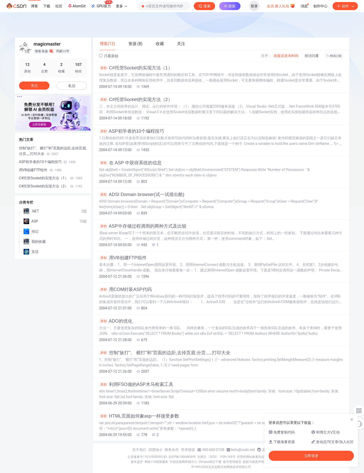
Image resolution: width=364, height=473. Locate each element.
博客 (34, 6)
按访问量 (312, 56)
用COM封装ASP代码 (125, 289)
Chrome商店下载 (210, 462)
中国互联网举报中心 (183, 462)
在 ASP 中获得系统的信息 (130, 162)
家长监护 (137, 462)
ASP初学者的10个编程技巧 (131, 131)
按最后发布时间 (286, 56)
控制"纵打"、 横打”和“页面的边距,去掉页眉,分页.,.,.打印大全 (165, 352)
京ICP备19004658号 (182, 457)
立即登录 (311, 456)
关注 (34, 86)
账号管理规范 (232, 462)
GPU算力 (102, 5)
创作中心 (320, 6)
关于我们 (139, 450)
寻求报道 (188, 450)
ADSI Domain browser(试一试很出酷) (141, 194)
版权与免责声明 (253, 462)
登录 (254, 6)
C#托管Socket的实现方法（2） (135, 99)
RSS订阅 (334, 56)
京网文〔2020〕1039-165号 (216, 457)
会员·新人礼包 (281, 5)
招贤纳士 (155, 450)
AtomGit (76, 6)
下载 (46, 6)
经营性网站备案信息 (250, 457)
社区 (58, 6)
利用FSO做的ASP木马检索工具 (136, 384)
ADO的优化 (115, 321)
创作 (345, 6)
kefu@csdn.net (243, 450)
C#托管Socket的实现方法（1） (135, 67)
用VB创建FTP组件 (123, 257)
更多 (121, 6)
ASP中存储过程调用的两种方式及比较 (142, 226)
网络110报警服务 (156, 462)
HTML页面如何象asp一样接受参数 (139, 416)
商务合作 (172, 450)
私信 (71, 86)
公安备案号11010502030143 (147, 457)
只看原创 (108, 56)
